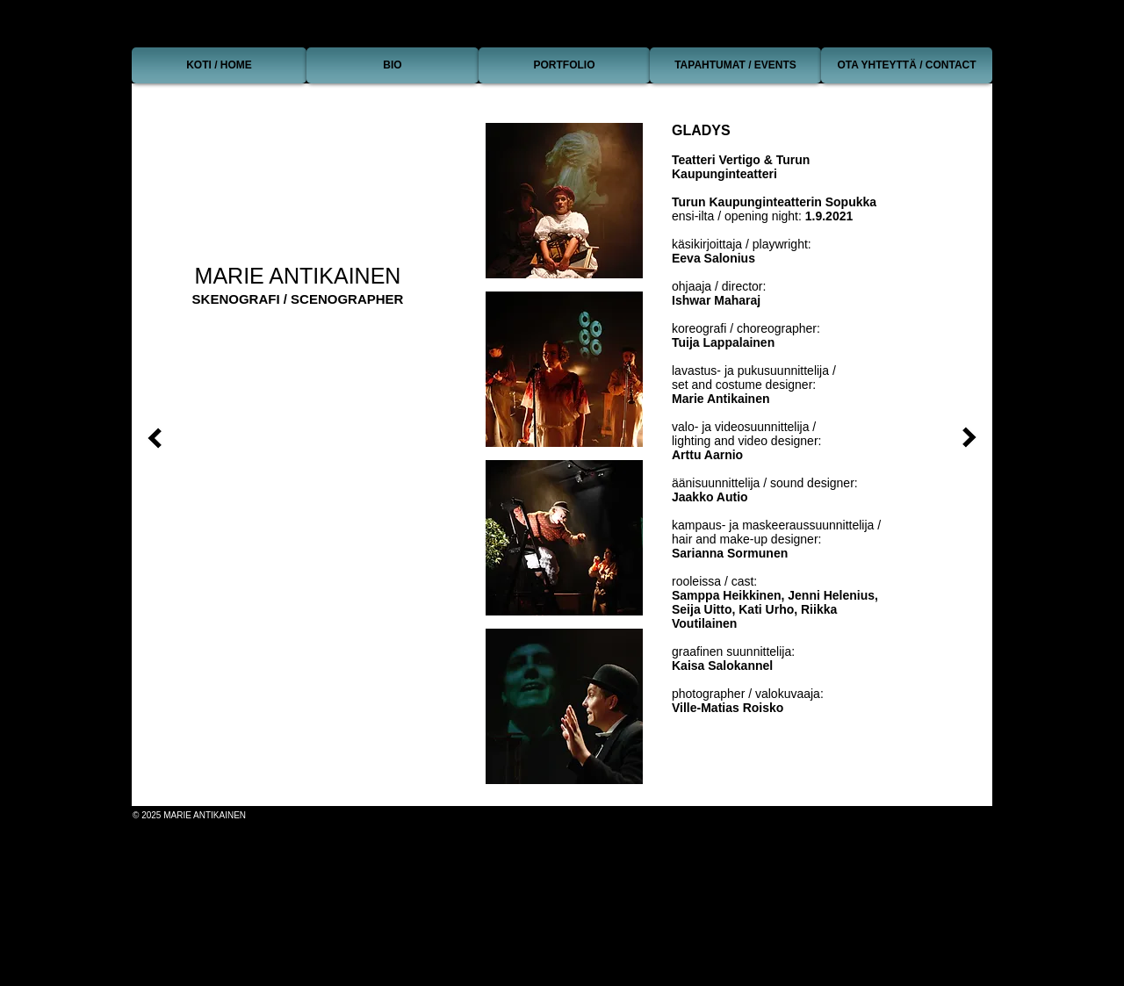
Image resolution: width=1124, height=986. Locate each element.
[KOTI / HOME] (219, 65)
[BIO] (392, 65)
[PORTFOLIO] (564, 65)
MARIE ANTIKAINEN (298, 275)
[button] (564, 200)
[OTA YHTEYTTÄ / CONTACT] (906, 65)
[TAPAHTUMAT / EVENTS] (735, 65)
